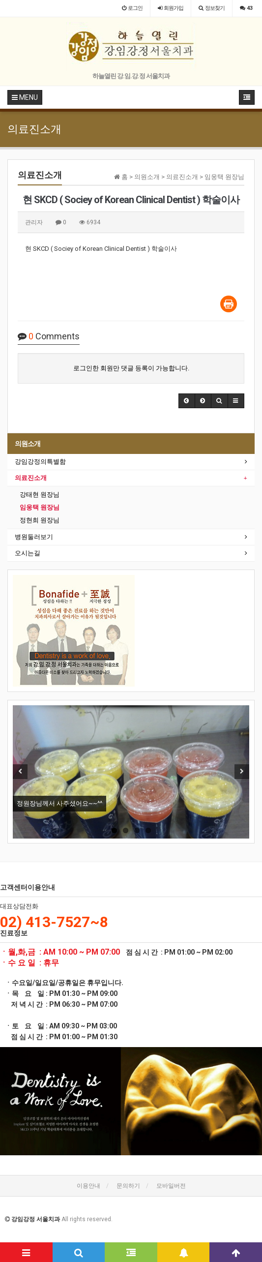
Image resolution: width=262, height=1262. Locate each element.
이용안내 (88, 1185)
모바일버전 (171, 1185)
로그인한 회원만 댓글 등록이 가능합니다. (131, 368)
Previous (20, 771)
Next (241, 771)
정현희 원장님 (39, 520)
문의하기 (128, 1185)
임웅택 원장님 (39, 507)
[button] (186, 400)
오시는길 (27, 553)
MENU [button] (25, 97)
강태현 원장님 (39, 494)
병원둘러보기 (34, 537)
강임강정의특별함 (40, 461)
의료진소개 (31, 477)
